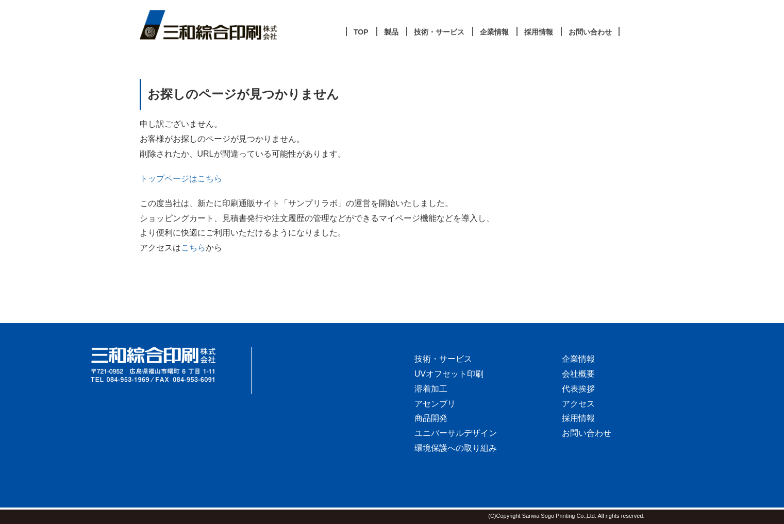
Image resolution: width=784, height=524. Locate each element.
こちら (193, 247)
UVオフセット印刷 (448, 373)
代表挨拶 (578, 388)
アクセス (578, 403)
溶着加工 (430, 388)
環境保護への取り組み (455, 448)
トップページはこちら (181, 178)
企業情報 (578, 358)
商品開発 (430, 418)
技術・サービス (443, 358)
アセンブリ (435, 403)
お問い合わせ (586, 433)
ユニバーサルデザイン (455, 433)
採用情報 (578, 418)
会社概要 (578, 373)
